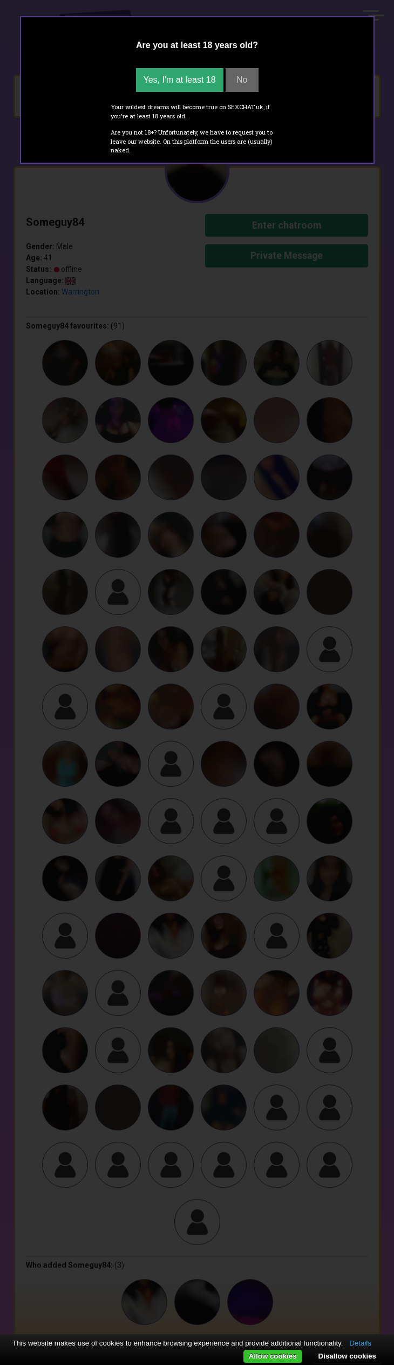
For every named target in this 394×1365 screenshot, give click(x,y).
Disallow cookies (347, 1356)
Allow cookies (273, 1356)
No (241, 79)
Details (360, 1343)
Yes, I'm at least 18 (180, 79)
